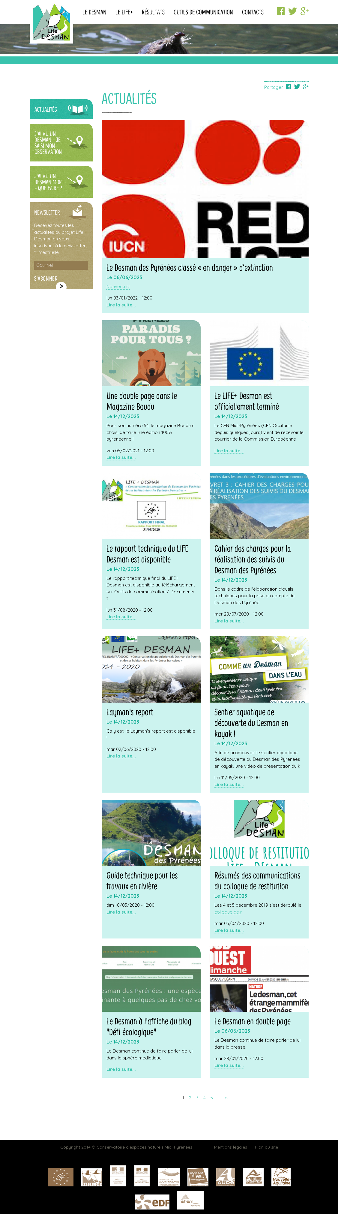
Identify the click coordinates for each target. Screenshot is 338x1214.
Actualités (45, 110)
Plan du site (266, 1147)
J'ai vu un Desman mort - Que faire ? (49, 182)
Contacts (253, 12)
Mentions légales (230, 1147)
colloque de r (228, 912)
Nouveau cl (118, 286)
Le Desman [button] (94, 12)
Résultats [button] (153, 12)
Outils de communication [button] (203, 12)
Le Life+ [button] (124, 12)
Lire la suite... (121, 305)
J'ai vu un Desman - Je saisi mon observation (48, 143)
